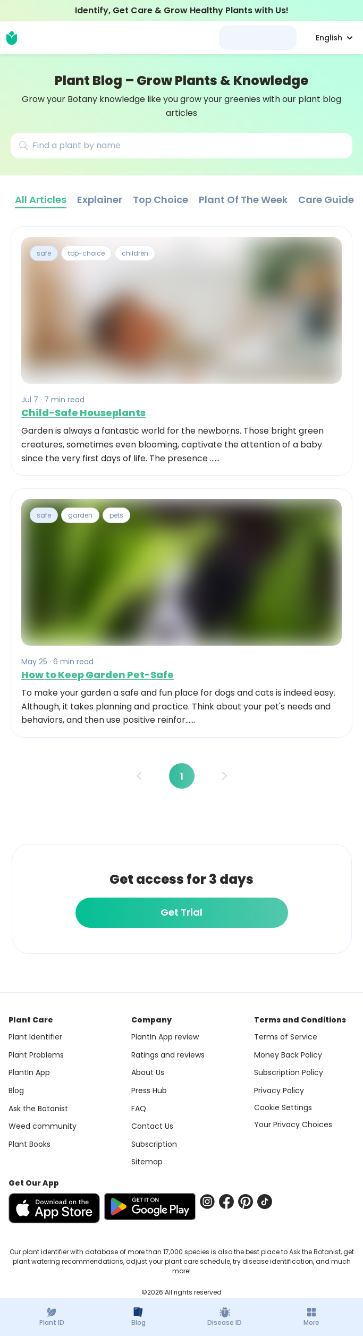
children (135, 253)
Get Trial (181, 912)
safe (44, 253)
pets (116, 515)
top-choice (86, 253)
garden (80, 515)
